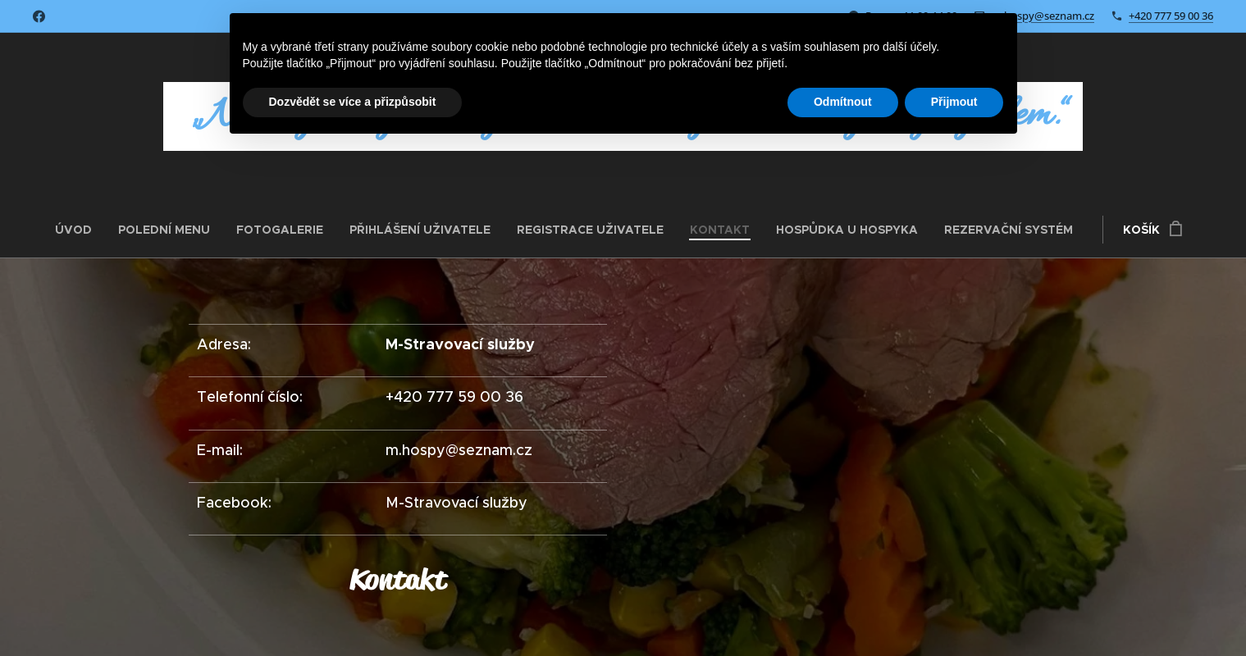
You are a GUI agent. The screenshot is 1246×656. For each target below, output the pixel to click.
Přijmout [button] (954, 101)
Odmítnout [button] (843, 101)
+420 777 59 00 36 (1171, 15)
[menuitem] (80, 229)
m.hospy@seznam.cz (1043, 15)
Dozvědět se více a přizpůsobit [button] (352, 101)
